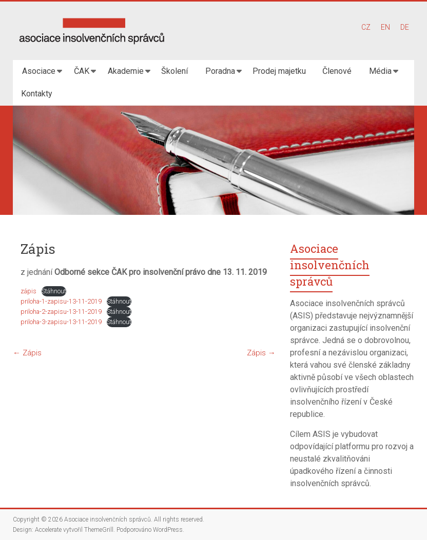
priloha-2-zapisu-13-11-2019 (61, 311)
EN (385, 27)
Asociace (38, 71)
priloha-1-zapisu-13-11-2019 (61, 301)
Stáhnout (54, 291)
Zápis (27, 352)
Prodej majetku (279, 71)
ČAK (81, 71)
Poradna (220, 71)
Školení (174, 71)
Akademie (126, 71)
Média (380, 71)
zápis (28, 291)
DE (404, 27)
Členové (337, 71)
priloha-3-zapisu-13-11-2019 (61, 322)
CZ (366, 27)
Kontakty (36, 93)
